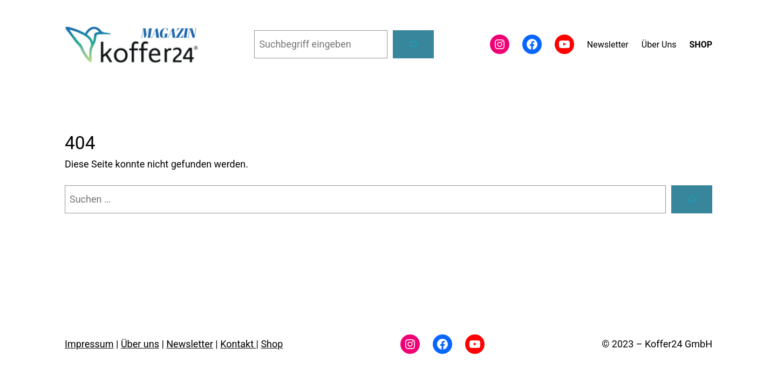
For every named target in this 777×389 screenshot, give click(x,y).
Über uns (140, 344)
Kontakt (238, 344)
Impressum (89, 344)
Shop (272, 344)
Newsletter (189, 344)
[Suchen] (413, 44)
